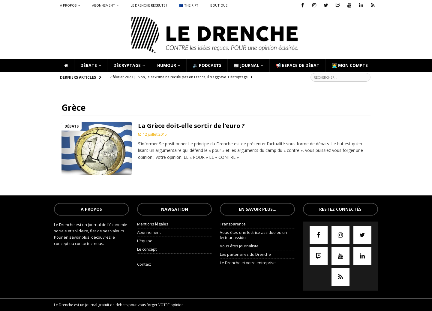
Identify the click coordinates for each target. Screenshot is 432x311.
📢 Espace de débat (298, 65)
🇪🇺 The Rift (188, 5)
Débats (88, 65)
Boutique (218, 5)
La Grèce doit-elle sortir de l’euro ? (191, 126)
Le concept (147, 249)
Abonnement (103, 5)
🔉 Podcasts (207, 65)
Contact (144, 264)
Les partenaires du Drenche (245, 254)
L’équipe (144, 240)
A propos (68, 5)
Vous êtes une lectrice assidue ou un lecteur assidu (253, 235)
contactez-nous (89, 243)
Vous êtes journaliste (239, 246)
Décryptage (127, 65)
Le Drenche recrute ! (148, 5)
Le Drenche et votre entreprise (248, 262)
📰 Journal (246, 65)
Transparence (233, 224)
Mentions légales (152, 224)
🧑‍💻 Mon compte (350, 65)
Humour (166, 65)
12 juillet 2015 (155, 134)
